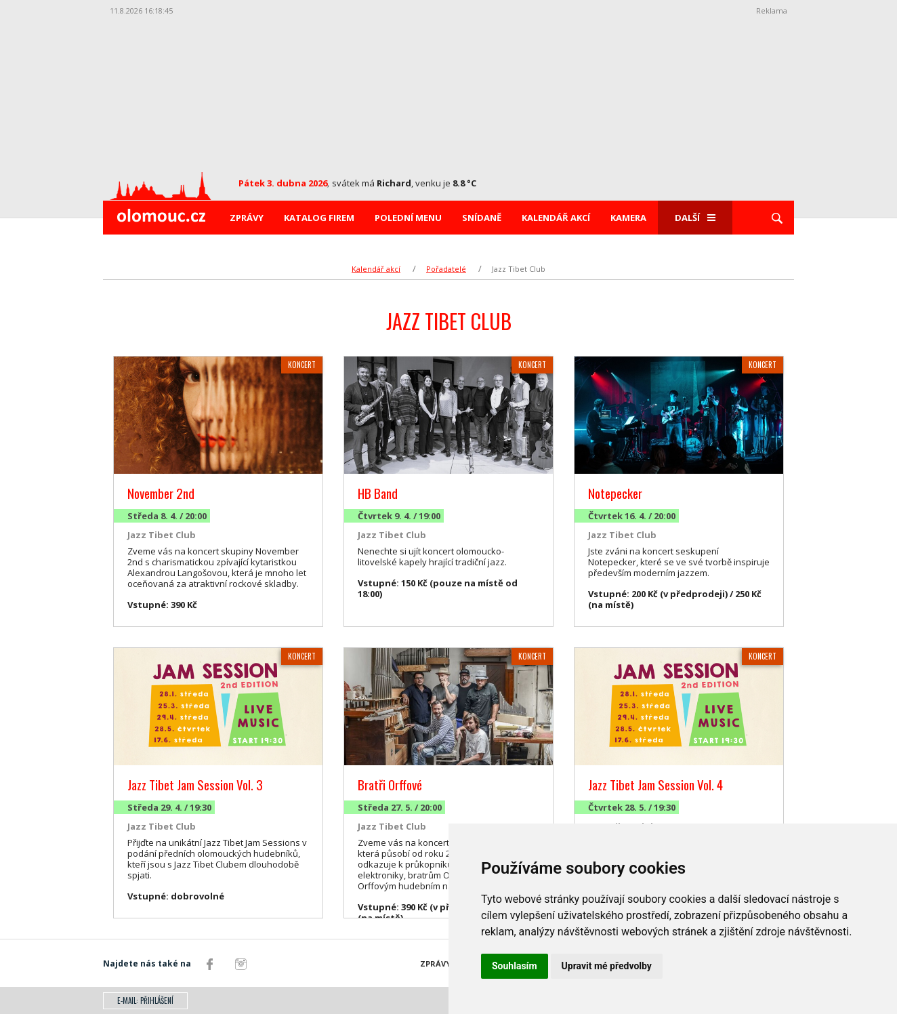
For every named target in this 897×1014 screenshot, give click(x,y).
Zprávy (247, 217)
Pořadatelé (446, 269)
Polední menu (408, 217)
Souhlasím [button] (514, 965)
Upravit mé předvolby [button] (607, 965)
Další (695, 217)
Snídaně (481, 217)
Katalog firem (319, 217)
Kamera (628, 217)
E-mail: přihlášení (145, 1000)
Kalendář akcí (556, 217)
